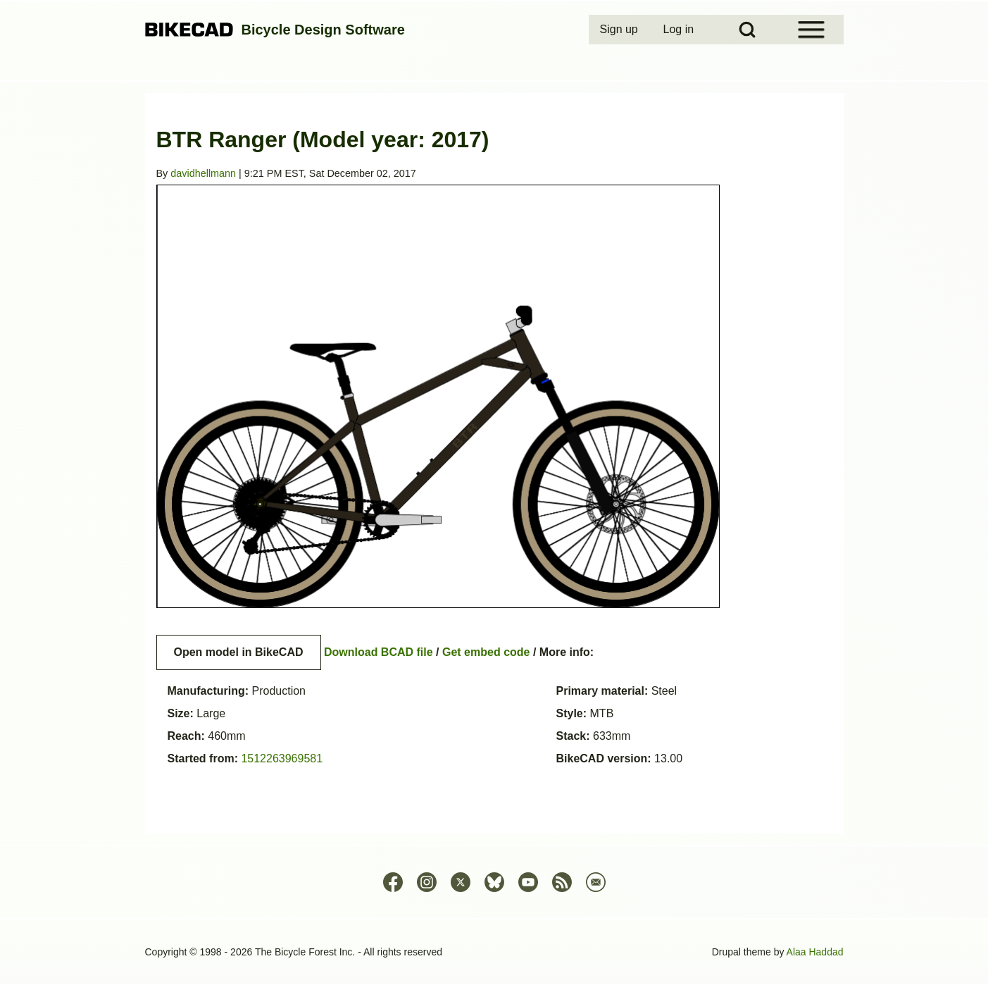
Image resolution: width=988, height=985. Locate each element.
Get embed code (486, 652)
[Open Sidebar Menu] (811, 29)
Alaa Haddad (815, 952)
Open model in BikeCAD (239, 652)
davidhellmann (203, 173)
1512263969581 (282, 758)
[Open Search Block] (747, 29)
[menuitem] (620, 29)
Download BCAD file (378, 652)
